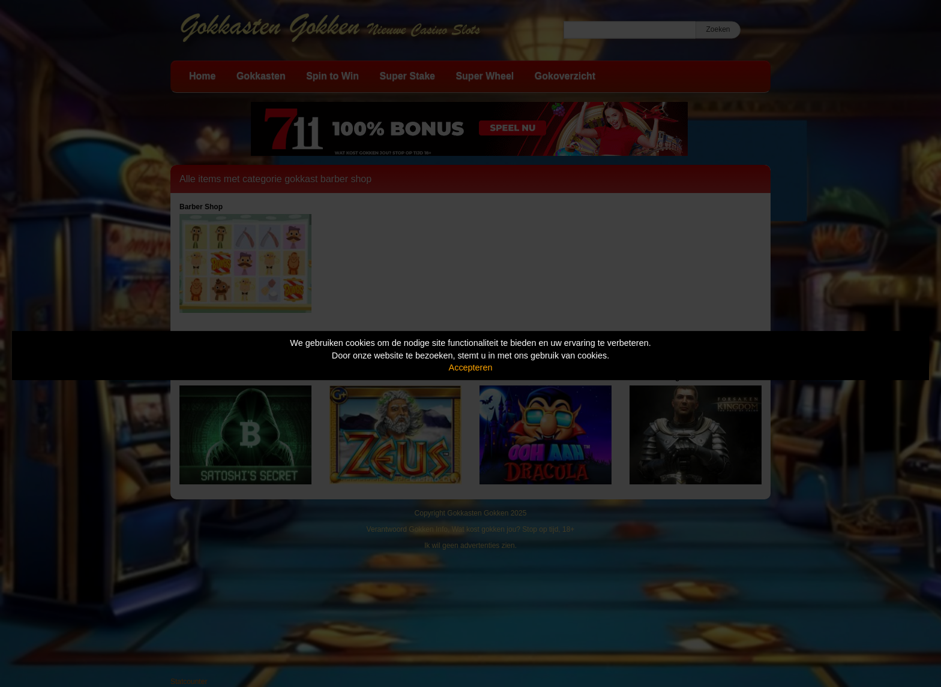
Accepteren (471, 367)
